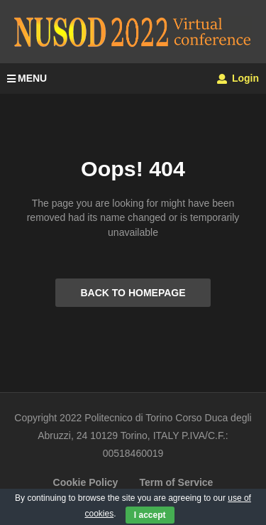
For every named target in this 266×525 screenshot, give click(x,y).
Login (238, 78)
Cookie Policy (85, 482)
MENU (27, 78)
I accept (150, 515)
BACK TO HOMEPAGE (132, 292)
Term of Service (176, 482)
